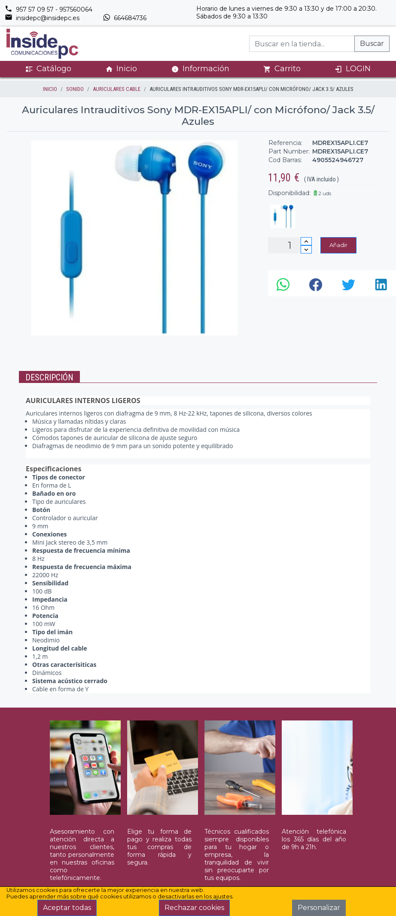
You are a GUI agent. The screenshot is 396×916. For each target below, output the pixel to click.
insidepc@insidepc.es (42, 18)
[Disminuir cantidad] (306, 249)
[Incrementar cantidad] (306, 241)
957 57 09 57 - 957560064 (48, 9)
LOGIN (353, 69)
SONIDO (75, 89)
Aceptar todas (67, 908)
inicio (50, 89)
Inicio (121, 69)
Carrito (282, 69)
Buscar (372, 43)
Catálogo (48, 69)
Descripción (49, 377)
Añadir (338, 244)
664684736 (124, 18)
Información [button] (200, 68)
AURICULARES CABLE (116, 89)
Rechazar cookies (194, 908)
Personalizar (319, 908)
